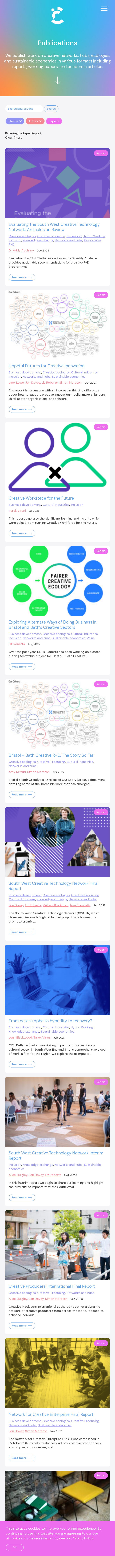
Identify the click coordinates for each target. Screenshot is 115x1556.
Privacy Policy (82, 1538)
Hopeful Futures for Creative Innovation (47, 366)
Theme (13, 121)
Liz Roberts (50, 382)
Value (91, 638)
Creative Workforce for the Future (41, 498)
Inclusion (15, 240)
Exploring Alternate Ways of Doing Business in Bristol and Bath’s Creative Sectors (53, 624)
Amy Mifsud (17, 772)
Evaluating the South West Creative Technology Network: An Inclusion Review (54, 227)
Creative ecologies (22, 236)
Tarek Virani (17, 511)
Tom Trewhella (80, 905)
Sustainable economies (68, 377)
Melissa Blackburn (55, 905)
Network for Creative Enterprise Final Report (51, 1414)
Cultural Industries (84, 372)
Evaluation (73, 236)
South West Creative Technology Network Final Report (53, 886)
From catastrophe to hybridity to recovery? (50, 1021)
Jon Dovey (32, 382)
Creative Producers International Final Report (52, 1286)
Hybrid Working (94, 236)
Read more (21, 277)
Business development (25, 372)
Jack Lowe (16, 382)
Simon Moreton (70, 382)
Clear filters (13, 137)
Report (101, 153)
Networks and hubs (68, 240)
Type (52, 121)
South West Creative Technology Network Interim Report (56, 1155)
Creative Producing (51, 236)
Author (33, 121)
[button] (51, 108)
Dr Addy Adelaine (21, 250)
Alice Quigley (18, 1175)
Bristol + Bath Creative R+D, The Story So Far (51, 755)
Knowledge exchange (38, 240)
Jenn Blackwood (20, 1037)
